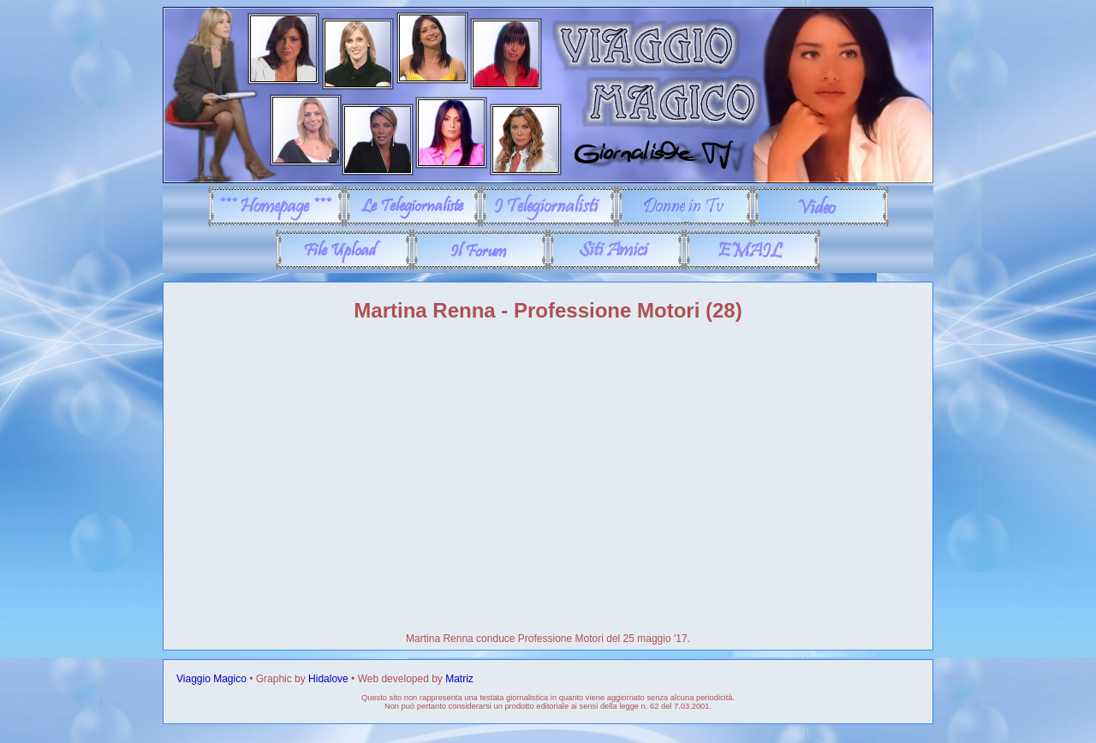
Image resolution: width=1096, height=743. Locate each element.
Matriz (459, 679)
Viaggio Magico (211, 679)
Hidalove (328, 679)
